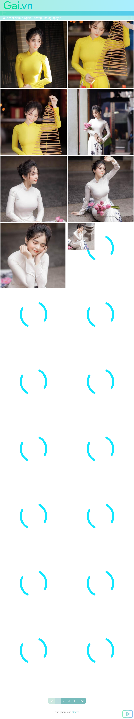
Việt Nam (15, 18)
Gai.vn (75, 671)
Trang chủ (4, 18)
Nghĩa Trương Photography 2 (42, 18)
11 (75, 660)
